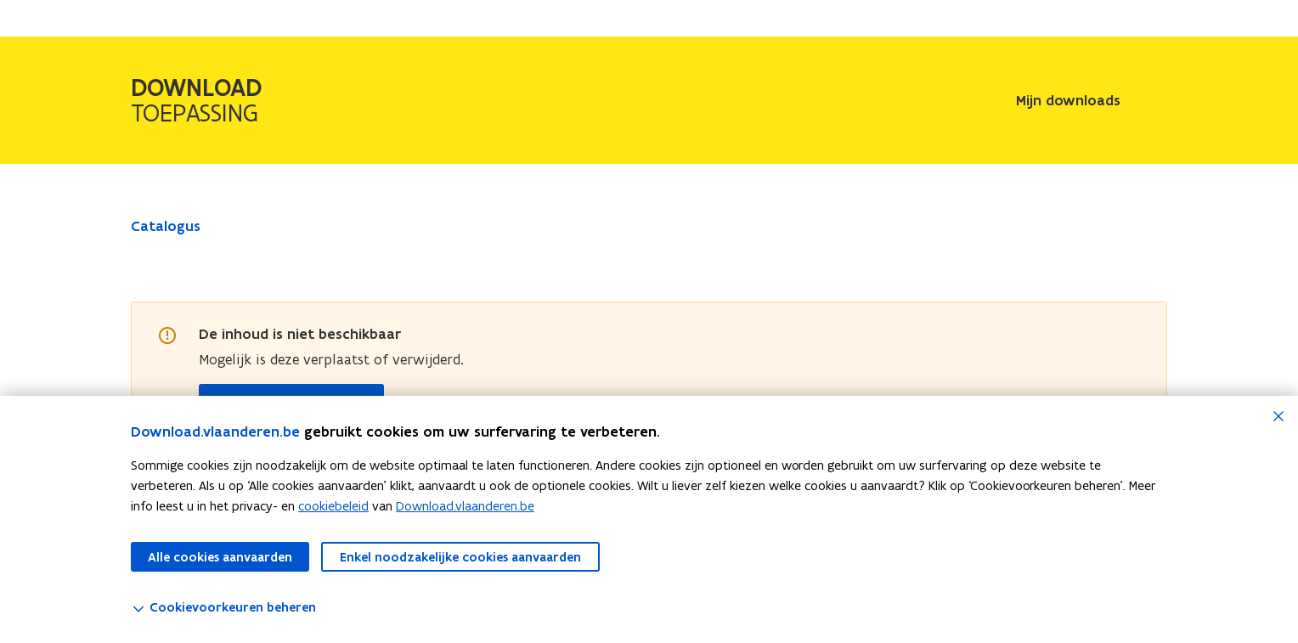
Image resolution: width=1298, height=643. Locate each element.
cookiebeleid (333, 506)
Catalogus (165, 226)
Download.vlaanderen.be (465, 506)
